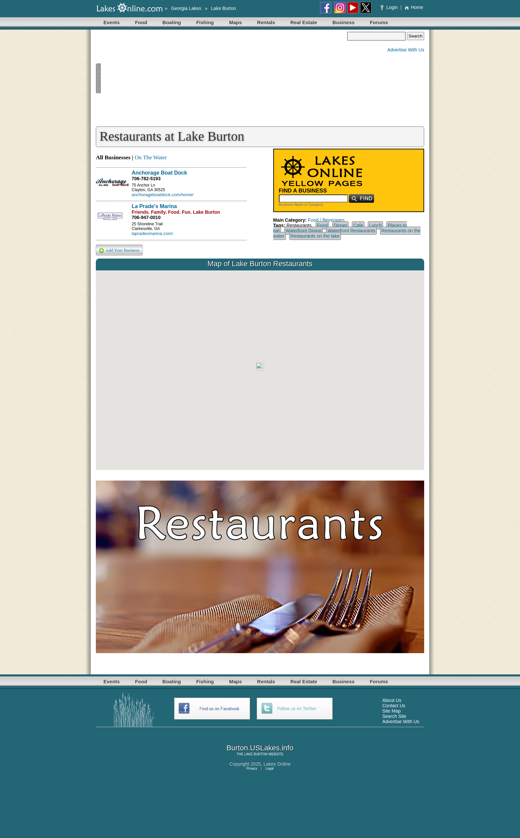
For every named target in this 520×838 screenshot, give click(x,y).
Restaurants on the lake (315, 236)
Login (390, 7)
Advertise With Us (405, 49)
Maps (235, 22)
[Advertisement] (221, 78)
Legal (270, 768)
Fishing (205, 22)
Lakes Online (277, 764)
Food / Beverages (326, 220)
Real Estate (304, 22)
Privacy (251, 768)
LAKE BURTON (255, 754)
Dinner (340, 225)
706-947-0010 (146, 217)
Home (413, 7)
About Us (392, 700)
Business (343, 22)
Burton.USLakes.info (260, 748)
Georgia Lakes (186, 8)
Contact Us (393, 705)
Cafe (358, 225)
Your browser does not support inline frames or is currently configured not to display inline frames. (260, 370)
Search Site (394, 716)
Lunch (375, 225)
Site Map (391, 711)
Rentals (266, 22)
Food (141, 22)
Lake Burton (223, 8)
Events (111, 22)
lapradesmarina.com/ (152, 233)
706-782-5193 (146, 178)
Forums (379, 22)
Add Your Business (119, 250)
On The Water (151, 157)
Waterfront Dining (303, 230)
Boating (171, 22)
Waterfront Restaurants (351, 230)
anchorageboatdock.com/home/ (163, 194)
